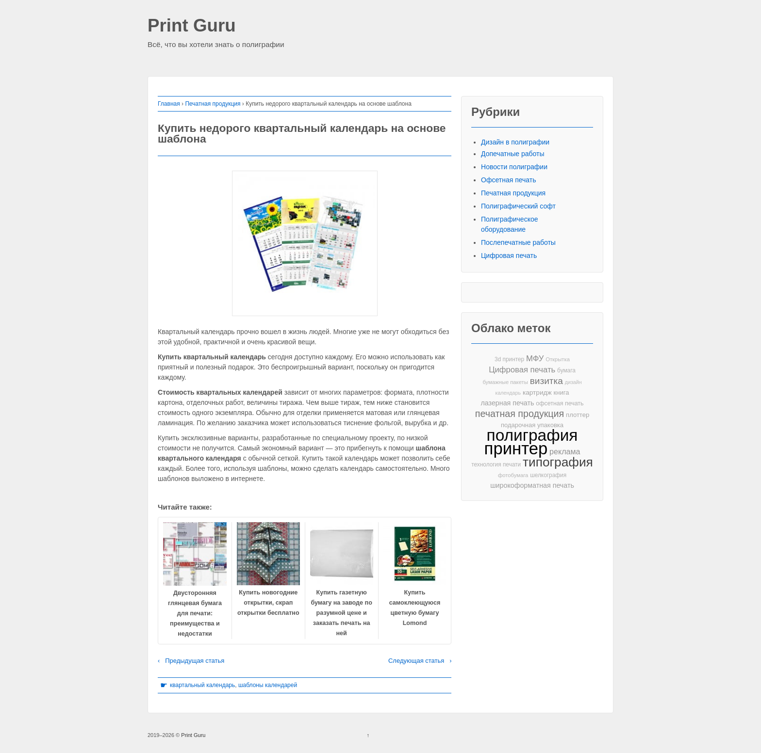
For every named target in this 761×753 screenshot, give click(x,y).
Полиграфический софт (518, 206)
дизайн (573, 382)
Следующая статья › (420, 660)
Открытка (558, 359)
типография (558, 462)
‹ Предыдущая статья (191, 660)
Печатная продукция (212, 103)
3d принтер (509, 359)
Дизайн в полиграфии (515, 142)
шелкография (548, 475)
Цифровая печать (509, 255)
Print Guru (192, 26)
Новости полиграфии (514, 167)
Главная (169, 103)
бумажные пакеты (505, 382)
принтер (516, 449)
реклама (564, 451)
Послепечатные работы (518, 242)
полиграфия (532, 435)
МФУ (535, 358)
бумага (566, 370)
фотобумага (513, 475)
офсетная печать (559, 403)
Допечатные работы (513, 154)
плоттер (577, 414)
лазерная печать (507, 403)
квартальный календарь (202, 685)
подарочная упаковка (532, 425)
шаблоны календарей (267, 685)
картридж (537, 392)
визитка (546, 381)
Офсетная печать (508, 180)
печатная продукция (519, 414)
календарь (508, 393)
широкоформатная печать (532, 485)
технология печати (496, 464)
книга (561, 392)
